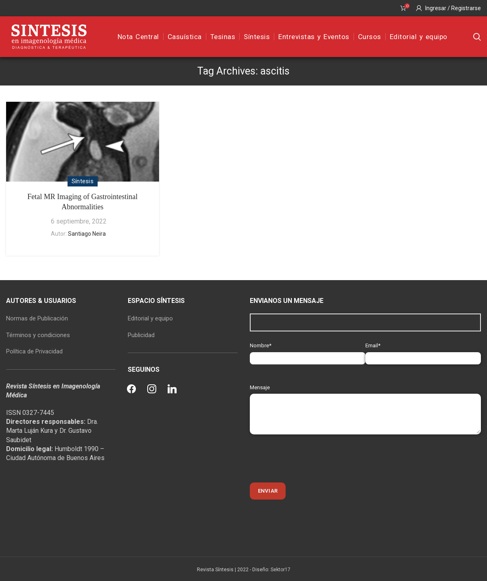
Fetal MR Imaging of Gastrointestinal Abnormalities (82, 202)
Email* (423, 351)
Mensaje (365, 400)
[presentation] (311, 458)
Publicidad (141, 335)
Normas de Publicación (37, 318)
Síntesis (83, 181)
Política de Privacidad (34, 351)
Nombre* (307, 351)
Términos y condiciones (38, 335)
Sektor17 (280, 569)
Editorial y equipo (150, 318)
